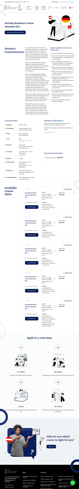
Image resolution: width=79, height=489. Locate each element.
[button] (21, 7)
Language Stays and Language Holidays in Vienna (65, 486)
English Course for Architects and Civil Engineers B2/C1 (48, 485)
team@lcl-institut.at (9, 487)
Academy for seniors (63, 483)
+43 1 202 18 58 (9, 485)
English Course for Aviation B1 (48, 481)
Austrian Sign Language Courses (66, 476)
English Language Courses (47, 479)
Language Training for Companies (28, 486)
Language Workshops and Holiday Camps (66, 479)
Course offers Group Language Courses (30, 477)
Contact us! (21, 142)
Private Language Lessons (29, 483)
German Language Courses (47, 476)
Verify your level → (49, 133)
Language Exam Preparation (29, 480)
